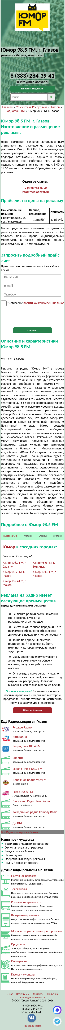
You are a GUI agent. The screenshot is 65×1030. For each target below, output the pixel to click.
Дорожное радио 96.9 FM (29, 780)
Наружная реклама (24, 876)
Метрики (28, 535)
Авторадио (19, 737)
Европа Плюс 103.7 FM (27, 769)
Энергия (17, 758)
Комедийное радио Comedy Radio (34, 812)
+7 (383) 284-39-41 (35, 188)
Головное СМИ (10, 535)
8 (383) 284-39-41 (33, 1008)
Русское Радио (22, 727)
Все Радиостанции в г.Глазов (19, 832)
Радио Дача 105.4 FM (26, 746)
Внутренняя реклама (25, 915)
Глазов (55, 107)
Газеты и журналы (23, 974)
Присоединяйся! (32, 1025)
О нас (9, 994)
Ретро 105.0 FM (22, 792)
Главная (7, 107)
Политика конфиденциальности (39, 995)
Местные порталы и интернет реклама (37, 931)
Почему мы (22, 994)
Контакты (38, 994)
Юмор (9, 547)
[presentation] (32, 316)
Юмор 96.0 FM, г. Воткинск (44, 564)
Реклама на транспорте (26, 902)
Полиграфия (19, 961)
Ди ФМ (17, 823)
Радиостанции (15, 111)
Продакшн (18, 944)
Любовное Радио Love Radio (31, 801)
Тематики (57, 535)
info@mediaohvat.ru (35, 192)
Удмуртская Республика (31, 107)
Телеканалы (19, 889)
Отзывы (43, 535)
